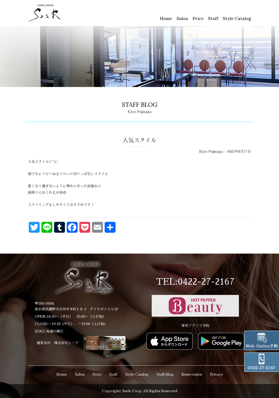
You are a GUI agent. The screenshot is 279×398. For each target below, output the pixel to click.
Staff (213, 18)
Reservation (192, 374)
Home (166, 18)
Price (198, 18)
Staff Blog (165, 374)
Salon (182, 18)
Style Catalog (237, 18)
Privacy (216, 374)
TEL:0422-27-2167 (195, 282)
